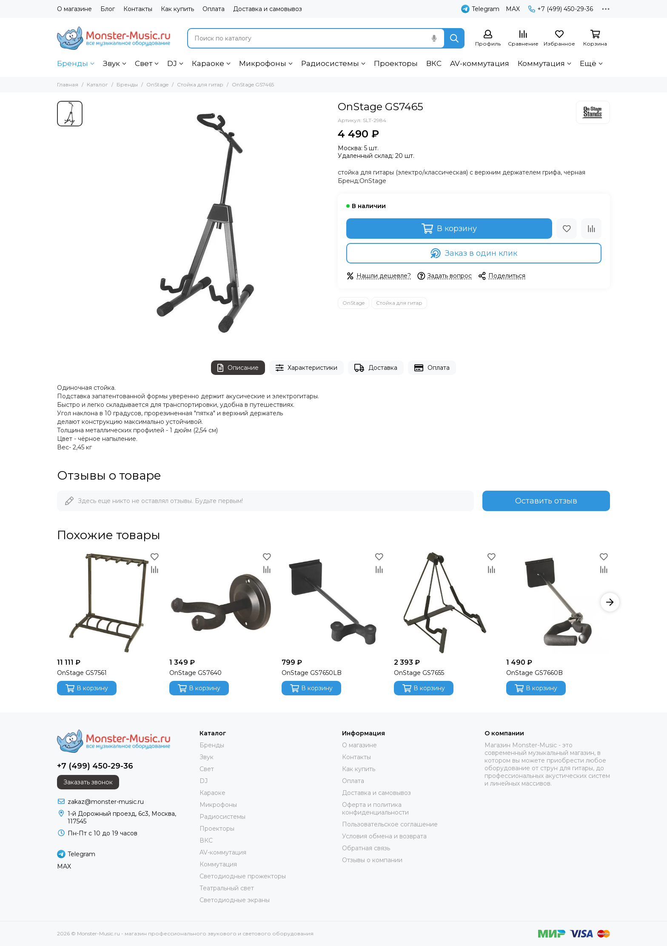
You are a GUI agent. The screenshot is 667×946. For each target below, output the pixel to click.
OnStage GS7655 (419, 673)
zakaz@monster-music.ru (106, 802)
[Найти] (454, 38)
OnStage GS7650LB (312, 673)
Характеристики (307, 368)
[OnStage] (593, 112)
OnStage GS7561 (82, 673)
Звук (111, 63)
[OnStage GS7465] (208, 222)
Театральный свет (227, 888)
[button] (610, 602)
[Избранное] (559, 38)
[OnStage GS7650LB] (333, 602)
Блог (107, 9)
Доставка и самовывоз (267, 9)
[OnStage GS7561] (109, 602)
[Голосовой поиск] (434, 38)
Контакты (137, 9)
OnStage (157, 84)
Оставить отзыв (546, 501)
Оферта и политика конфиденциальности (375, 808)
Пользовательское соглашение (390, 824)
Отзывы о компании (372, 860)
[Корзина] (595, 38)
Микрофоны (262, 63)
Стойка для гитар (200, 84)
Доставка (375, 368)
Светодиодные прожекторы (243, 876)
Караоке (208, 63)
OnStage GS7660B (534, 673)
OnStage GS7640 (195, 673)
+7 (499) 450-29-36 (560, 9)
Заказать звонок (88, 782)
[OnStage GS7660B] (558, 602)
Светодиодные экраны (235, 900)
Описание (238, 368)
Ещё (588, 63)
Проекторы (396, 63)
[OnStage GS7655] (446, 602)
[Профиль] (488, 38)
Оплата (213, 9)
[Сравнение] (523, 38)
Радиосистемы (330, 63)
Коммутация (541, 63)
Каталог (97, 84)
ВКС (434, 63)
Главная (67, 84)
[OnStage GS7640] (221, 602)
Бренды (72, 63)
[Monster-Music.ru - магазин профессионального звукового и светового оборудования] (113, 38)
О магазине (74, 9)
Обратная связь (366, 848)
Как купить (177, 9)
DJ (172, 63)
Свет (143, 63)
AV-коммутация (479, 63)
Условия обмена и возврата (384, 836)
